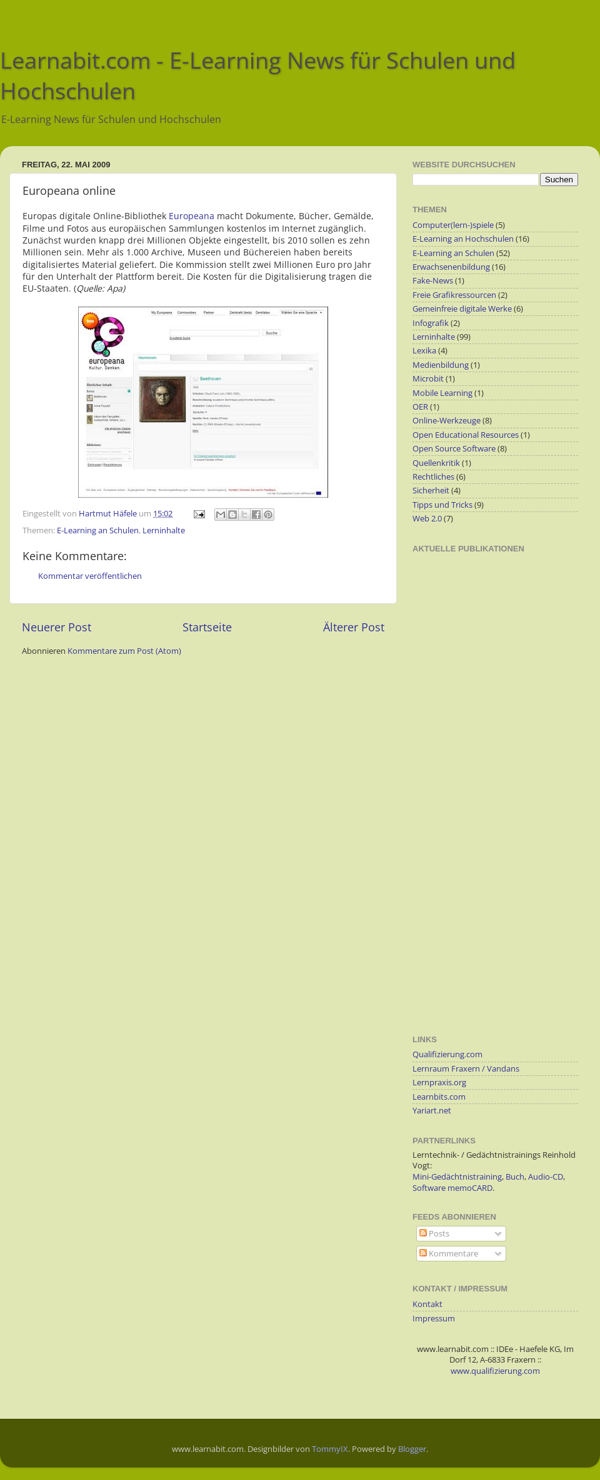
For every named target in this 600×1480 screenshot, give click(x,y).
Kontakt (427, 1304)
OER (420, 407)
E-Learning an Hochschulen (463, 239)
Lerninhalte (163, 530)
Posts (434, 1233)
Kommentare (448, 1253)
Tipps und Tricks (442, 505)
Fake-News (432, 280)
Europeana (191, 216)
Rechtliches (433, 476)
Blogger (412, 1449)
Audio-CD (545, 1177)
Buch (515, 1177)
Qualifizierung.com (447, 1054)
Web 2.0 (427, 518)
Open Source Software (454, 448)
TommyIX (330, 1449)
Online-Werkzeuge (446, 420)
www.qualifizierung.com (495, 1371)
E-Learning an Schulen (98, 530)
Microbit (428, 378)
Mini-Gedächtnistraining (457, 1177)
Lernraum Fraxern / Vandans (465, 1068)
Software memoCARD (452, 1188)
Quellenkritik (436, 463)
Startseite (207, 626)
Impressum (433, 1318)
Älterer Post (353, 626)
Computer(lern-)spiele (453, 225)
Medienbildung (440, 365)
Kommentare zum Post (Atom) (124, 651)
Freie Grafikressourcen (454, 295)
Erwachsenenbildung (451, 267)
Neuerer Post (56, 626)
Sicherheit (430, 490)
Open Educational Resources (465, 435)
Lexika (424, 350)
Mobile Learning (442, 393)
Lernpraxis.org (439, 1082)
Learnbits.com (439, 1097)
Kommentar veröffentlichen (90, 576)
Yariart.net (431, 1110)
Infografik (430, 323)
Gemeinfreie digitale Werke (462, 308)
